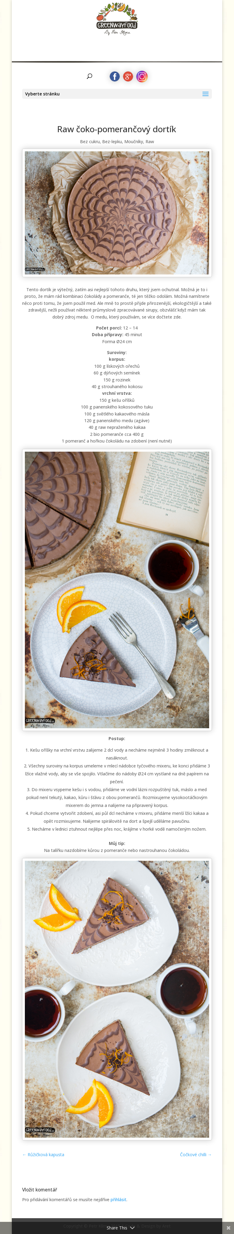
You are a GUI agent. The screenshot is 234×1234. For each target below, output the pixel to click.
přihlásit (118, 1199)
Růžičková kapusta (43, 1154)
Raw (149, 141)
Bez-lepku (112, 141)
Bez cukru (90, 141)
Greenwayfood (117, 23)
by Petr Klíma (116, 45)
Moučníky (133, 141)
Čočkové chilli (196, 1154)
